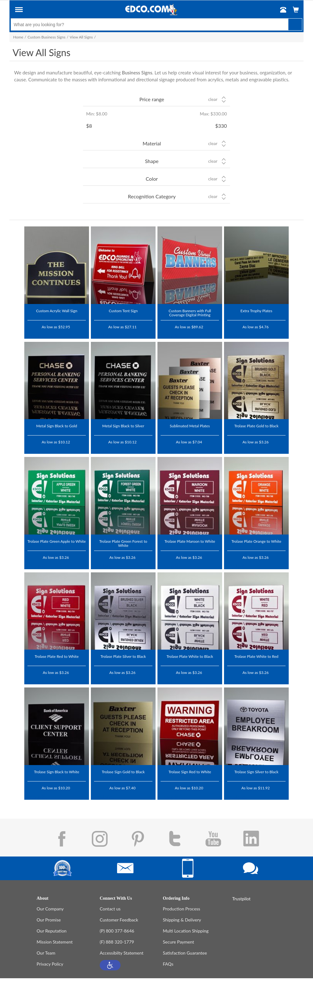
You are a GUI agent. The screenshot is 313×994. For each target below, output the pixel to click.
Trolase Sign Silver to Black (256, 771)
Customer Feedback (119, 919)
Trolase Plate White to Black (190, 656)
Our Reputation (52, 930)
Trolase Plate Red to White (57, 656)
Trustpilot (37, 335)
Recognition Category (152, 196)
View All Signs (81, 37)
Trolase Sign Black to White (56, 771)
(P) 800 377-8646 (117, 930)
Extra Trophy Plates (256, 310)
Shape (152, 161)
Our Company (50, 908)
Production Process (181, 908)
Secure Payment (178, 941)
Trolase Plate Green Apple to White (56, 541)
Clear (212, 99)
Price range (151, 99)
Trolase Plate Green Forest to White (123, 543)
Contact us (110, 908)
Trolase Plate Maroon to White (189, 541)
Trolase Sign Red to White (189, 771)
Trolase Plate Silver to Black (123, 656)
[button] (110, 965)
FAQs (168, 964)
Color (152, 179)
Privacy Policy (50, 964)
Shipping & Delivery (182, 919)
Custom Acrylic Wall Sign (56, 310)
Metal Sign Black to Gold (56, 426)
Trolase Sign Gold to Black (123, 771)
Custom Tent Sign (123, 310)
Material (152, 143)
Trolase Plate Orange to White (256, 541)
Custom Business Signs (46, 37)
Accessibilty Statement (121, 953)
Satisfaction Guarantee (185, 953)
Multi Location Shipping (186, 930)
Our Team (46, 953)
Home (18, 37)
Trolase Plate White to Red (256, 656)
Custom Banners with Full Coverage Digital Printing (189, 312)
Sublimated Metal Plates (190, 426)
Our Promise (49, 919)
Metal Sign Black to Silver (123, 426)
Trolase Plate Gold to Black (256, 426)
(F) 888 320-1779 (117, 941)
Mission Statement (55, 941)
